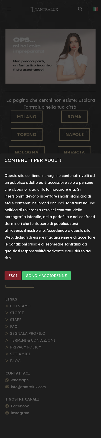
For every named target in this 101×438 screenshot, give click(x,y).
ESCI (12, 275)
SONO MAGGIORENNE (46, 275)
